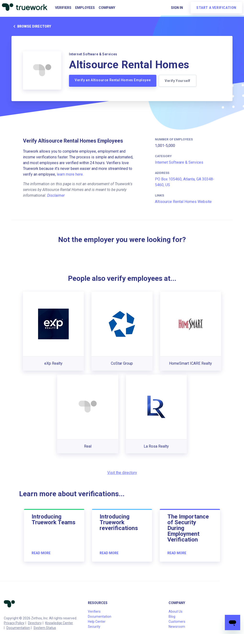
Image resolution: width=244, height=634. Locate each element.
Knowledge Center (59, 623)
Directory (35, 623)
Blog (172, 616)
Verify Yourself (179, 81)
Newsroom (177, 626)
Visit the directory (122, 472)
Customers (177, 621)
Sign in (177, 8)
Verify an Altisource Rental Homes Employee (113, 80)
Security (94, 626)
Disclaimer (56, 195)
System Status (45, 628)
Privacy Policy (14, 623)
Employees (85, 8)
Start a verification (216, 8)
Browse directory (31, 26)
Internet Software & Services (179, 162)
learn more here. (70, 174)
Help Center (97, 621)
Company (107, 8)
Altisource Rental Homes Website (183, 201)
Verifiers (63, 8)
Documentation (18, 628)
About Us (175, 611)
